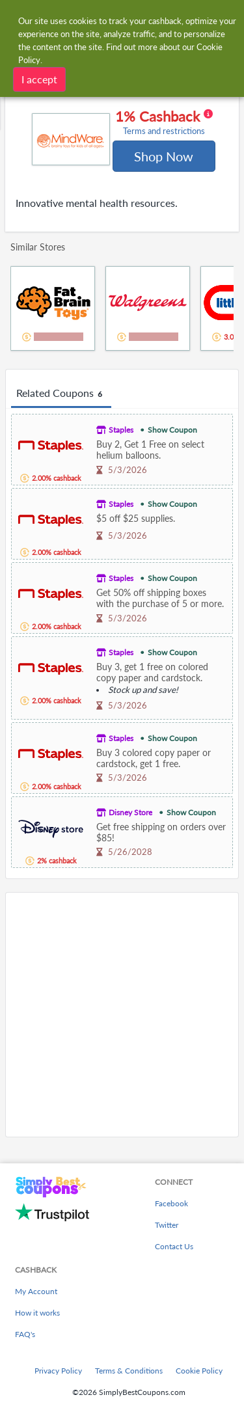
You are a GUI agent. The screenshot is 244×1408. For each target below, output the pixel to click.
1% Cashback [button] (164, 122)
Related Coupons (61, 393)
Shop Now (163, 156)
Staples (121, 430)
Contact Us (174, 1246)
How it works (37, 1313)
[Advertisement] (122, 1015)
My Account (36, 1291)
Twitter (166, 1225)
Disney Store (130, 812)
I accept (39, 79)
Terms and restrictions (164, 131)
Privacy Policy (58, 1370)
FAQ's (25, 1334)
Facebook (171, 1203)
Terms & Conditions (129, 1370)
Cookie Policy (199, 1370)
